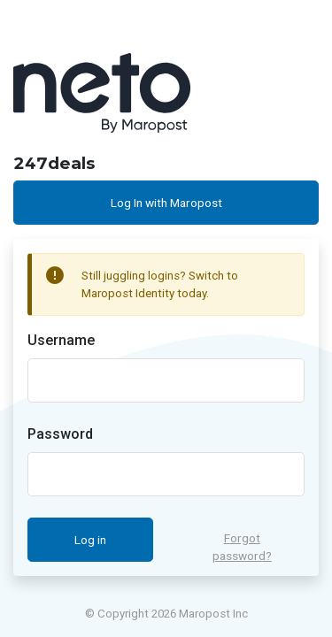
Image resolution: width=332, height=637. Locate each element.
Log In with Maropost (166, 203)
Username (61, 340)
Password (60, 434)
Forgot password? (242, 546)
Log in (90, 540)
